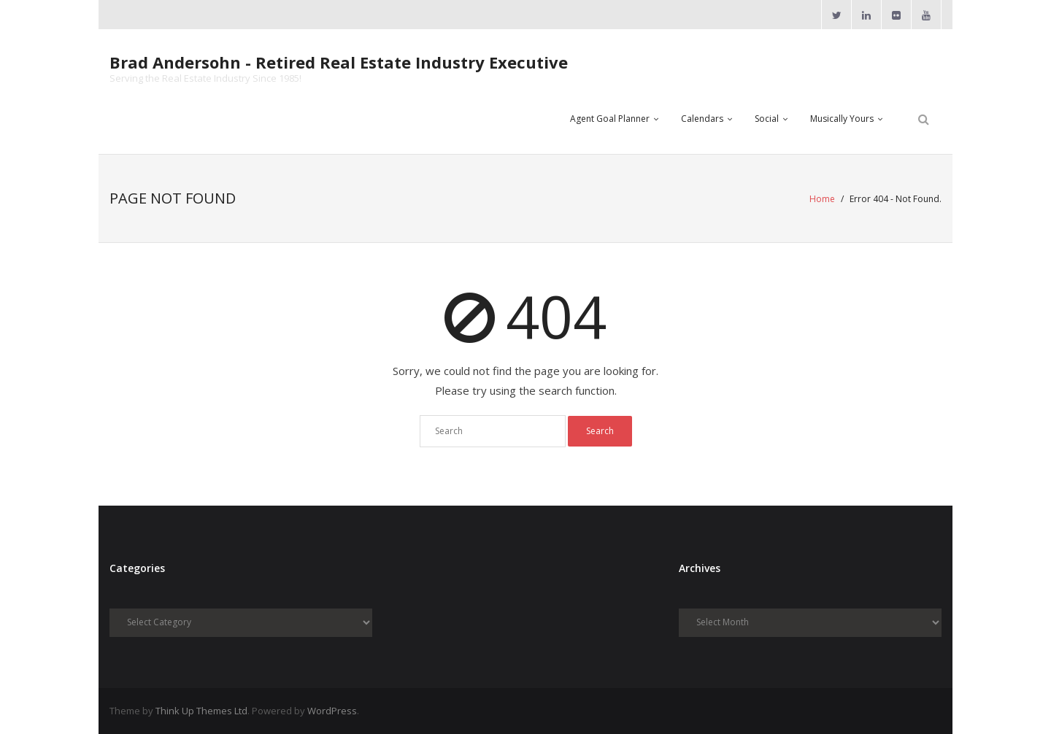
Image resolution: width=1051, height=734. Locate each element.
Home (822, 199)
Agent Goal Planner (610, 118)
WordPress (332, 710)
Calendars (702, 118)
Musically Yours (842, 118)
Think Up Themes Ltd (201, 710)
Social (767, 118)
